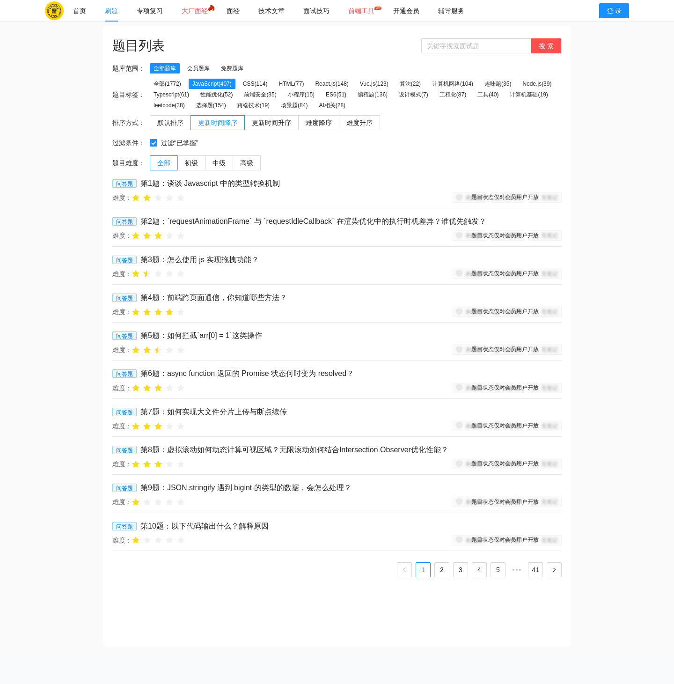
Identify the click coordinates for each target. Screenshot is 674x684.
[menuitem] (79, 11)
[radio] (135, 197)
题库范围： (128, 68)
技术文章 (271, 11)
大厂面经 (195, 11)
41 (535, 570)
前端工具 (361, 11)
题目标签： (128, 94)
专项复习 (150, 11)
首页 (79, 11)
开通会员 (406, 11)
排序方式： (128, 122)
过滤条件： (128, 143)
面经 (233, 11)
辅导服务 (451, 11)
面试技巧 (316, 11)
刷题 (111, 11)
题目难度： (128, 163)
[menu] (327, 10)
